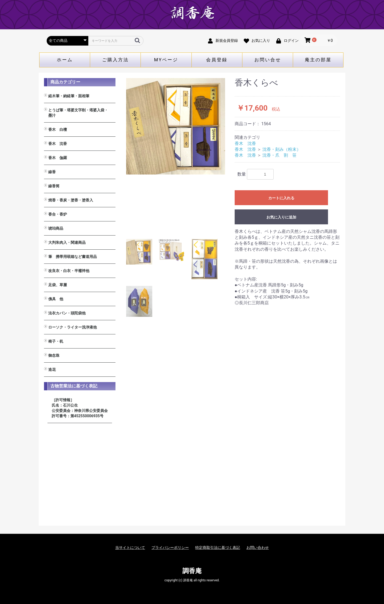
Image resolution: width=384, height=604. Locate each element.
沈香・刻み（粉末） (281, 149)
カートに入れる (281, 198)
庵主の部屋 (318, 59)
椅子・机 (55, 341)
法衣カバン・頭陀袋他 (67, 313)
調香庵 (192, 571)
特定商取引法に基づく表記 (217, 547)
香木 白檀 (57, 129)
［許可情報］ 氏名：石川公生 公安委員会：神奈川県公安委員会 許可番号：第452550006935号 (80, 408)
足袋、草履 (57, 285)
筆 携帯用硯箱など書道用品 (72, 256)
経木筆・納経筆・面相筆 (68, 96)
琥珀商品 (55, 228)
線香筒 (53, 186)
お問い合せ (267, 59)
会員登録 (216, 59)
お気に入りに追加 (281, 217)
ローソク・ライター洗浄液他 (72, 327)
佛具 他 (55, 299)
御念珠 (53, 355)
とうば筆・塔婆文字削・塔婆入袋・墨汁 (78, 112)
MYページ (166, 59)
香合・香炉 (57, 214)
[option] (175, 126)
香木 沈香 (57, 143)
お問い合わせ (257, 547)
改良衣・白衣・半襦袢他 (68, 271)
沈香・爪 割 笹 (279, 155)
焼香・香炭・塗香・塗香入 (70, 200)
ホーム (65, 59)
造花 (52, 369)
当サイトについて (130, 547)
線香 (52, 172)
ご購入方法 (115, 59)
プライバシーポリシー (170, 547)
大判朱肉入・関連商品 (67, 242)
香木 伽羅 (57, 158)
